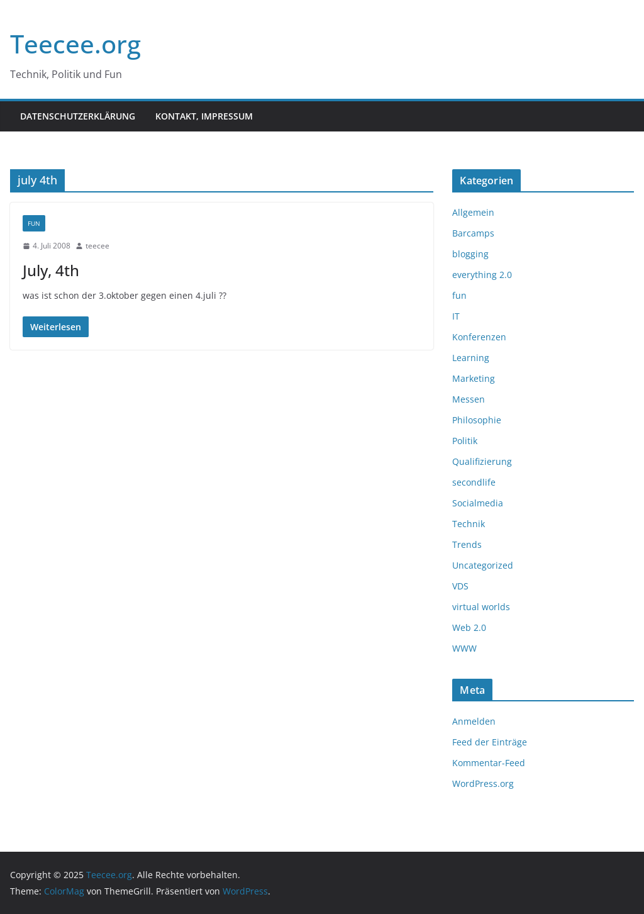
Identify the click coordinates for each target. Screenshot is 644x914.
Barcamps (473, 233)
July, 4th (51, 270)
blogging (470, 254)
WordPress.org (483, 783)
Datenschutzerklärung (77, 116)
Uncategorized (482, 565)
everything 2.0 (482, 275)
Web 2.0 (469, 627)
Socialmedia (477, 503)
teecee (97, 245)
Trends (467, 544)
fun (34, 223)
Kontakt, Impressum (204, 116)
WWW (464, 648)
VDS (460, 586)
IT (456, 316)
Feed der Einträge (489, 742)
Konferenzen (479, 337)
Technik (468, 524)
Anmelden (474, 721)
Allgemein (473, 212)
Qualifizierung (482, 461)
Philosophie (476, 420)
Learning (470, 358)
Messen (468, 399)
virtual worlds (481, 607)
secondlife (474, 482)
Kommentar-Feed (488, 763)
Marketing (473, 378)
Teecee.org (75, 43)
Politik (464, 441)
